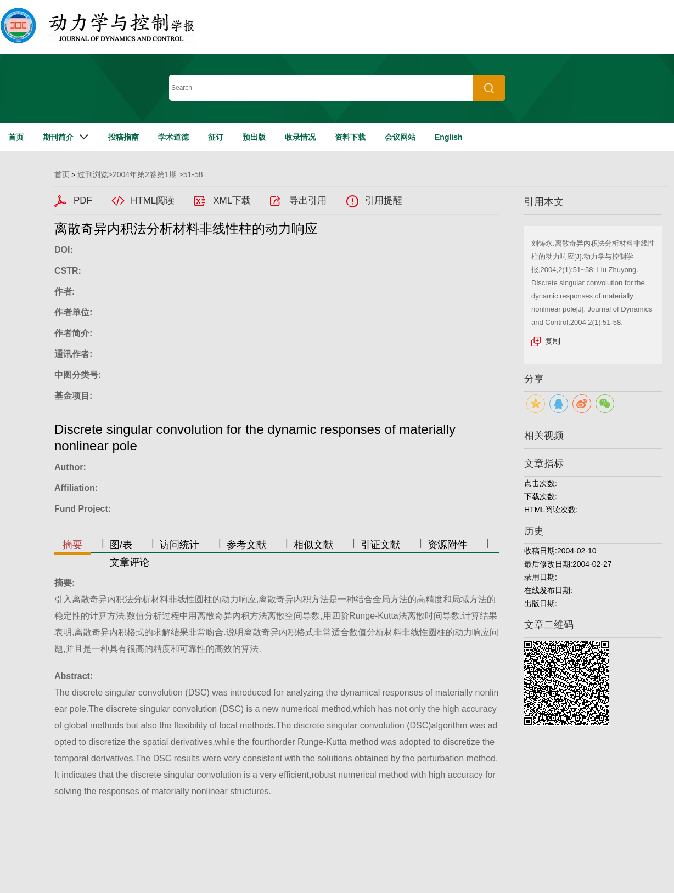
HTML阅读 (153, 200)
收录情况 (300, 137)
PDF (83, 200)
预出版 (254, 137)
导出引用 (308, 200)
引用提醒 (383, 200)
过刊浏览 (92, 174)
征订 (215, 137)
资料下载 (350, 137)
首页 (16, 137)
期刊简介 (58, 137)
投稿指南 (123, 137)
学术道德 (173, 137)
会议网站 (400, 137)
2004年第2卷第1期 (145, 174)
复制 (552, 341)
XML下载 (232, 200)
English (449, 137)
